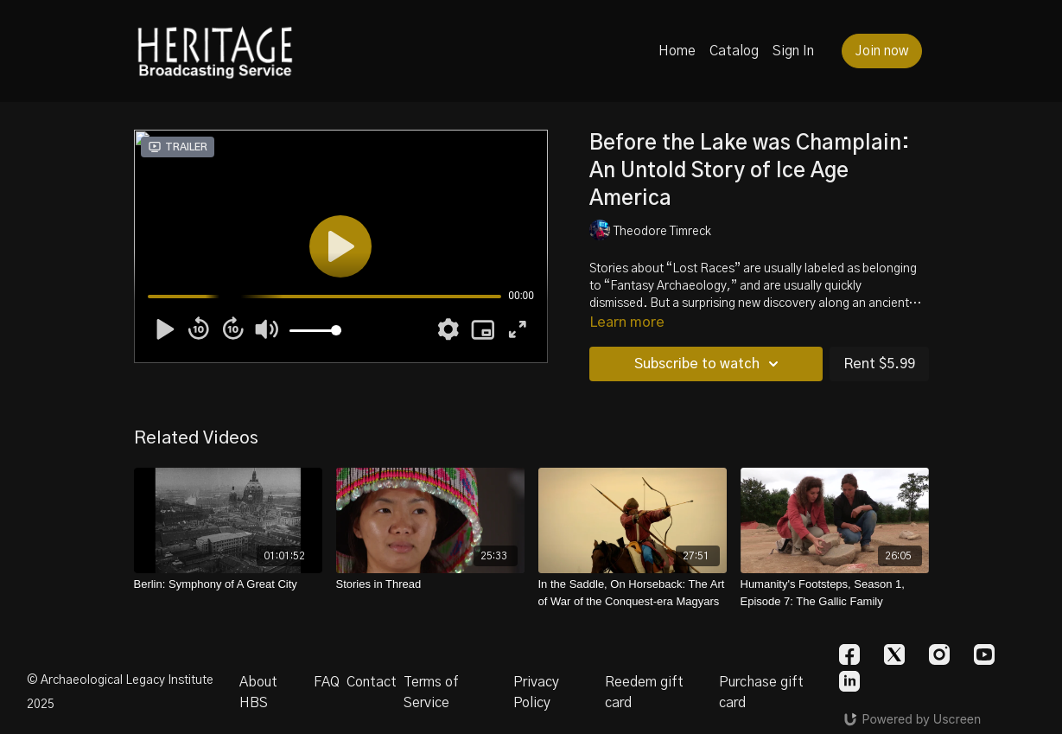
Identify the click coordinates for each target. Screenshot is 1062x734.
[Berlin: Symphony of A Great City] (228, 584)
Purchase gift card (761, 692)
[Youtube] (984, 654)
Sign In (793, 51)
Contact (372, 682)
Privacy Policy (536, 692)
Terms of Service (431, 692)
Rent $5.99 (879, 364)
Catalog (734, 51)
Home (677, 51)
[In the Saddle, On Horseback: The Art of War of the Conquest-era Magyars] (632, 593)
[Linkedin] (849, 681)
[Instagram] (939, 654)
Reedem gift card (644, 692)
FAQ (327, 682)
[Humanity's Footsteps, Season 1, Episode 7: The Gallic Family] (835, 593)
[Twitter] (894, 654)
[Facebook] (849, 654)
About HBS (258, 692)
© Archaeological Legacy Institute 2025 (120, 692)
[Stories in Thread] (430, 584)
